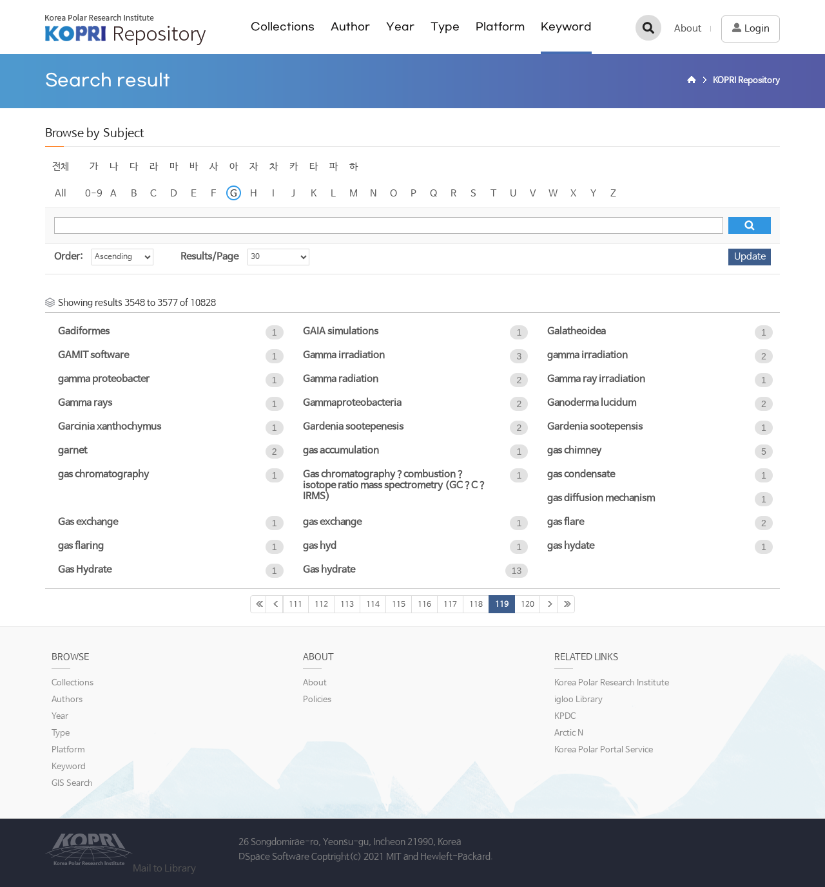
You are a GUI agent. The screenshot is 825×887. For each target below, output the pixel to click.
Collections (283, 27)
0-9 (93, 193)
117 (450, 604)
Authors (67, 700)
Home (693, 81)
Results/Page (209, 256)
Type (445, 27)
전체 (60, 166)
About (687, 28)
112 (321, 604)
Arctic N (568, 733)
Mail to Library (164, 868)
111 (295, 604)
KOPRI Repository (125, 29)
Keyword (566, 27)
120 (527, 604)
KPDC (565, 716)
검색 (648, 28)
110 (275, 604)
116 (424, 604)
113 (347, 604)
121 (548, 604)
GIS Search (72, 783)
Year (400, 27)
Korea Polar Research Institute (611, 683)
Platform (500, 27)
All (60, 193)
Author (350, 27)
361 (566, 604)
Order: (68, 256)
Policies (317, 700)
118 (476, 604)
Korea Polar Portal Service (603, 750)
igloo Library (578, 700)
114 (373, 604)
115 (398, 604)
